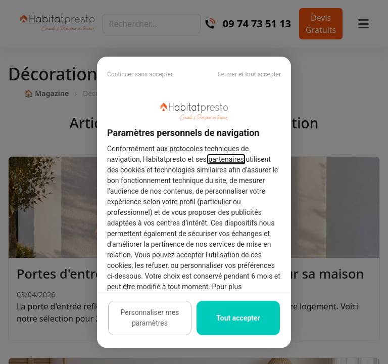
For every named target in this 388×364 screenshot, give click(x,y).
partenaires (226, 159)
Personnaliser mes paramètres (150, 317)
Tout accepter (238, 318)
